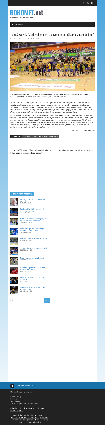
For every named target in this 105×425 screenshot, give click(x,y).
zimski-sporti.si (25, 417)
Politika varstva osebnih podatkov (34, 408)
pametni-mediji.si (35, 422)
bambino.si (44, 417)
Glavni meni (18, 24)
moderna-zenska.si (20, 420)
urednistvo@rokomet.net (23, 392)
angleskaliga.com (19, 415)
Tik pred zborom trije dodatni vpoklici (33, 248)
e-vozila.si (43, 420)
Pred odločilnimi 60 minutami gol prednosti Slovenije (32, 210)
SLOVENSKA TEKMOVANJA (48, 137)
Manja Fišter (35, 38)
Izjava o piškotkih (16, 410)
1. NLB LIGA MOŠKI (29, 137)
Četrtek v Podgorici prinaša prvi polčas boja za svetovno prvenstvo (34, 220)
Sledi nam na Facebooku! (25, 385)
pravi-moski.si (33, 420)
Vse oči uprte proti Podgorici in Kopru (33, 238)
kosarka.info (31, 415)
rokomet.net (42, 415)
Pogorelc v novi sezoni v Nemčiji (32, 258)
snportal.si (15, 417)
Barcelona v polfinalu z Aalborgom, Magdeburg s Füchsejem (32, 229)
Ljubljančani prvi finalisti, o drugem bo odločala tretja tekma (33, 269)
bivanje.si (35, 417)
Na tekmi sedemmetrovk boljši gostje (75, 150)
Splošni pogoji (15, 408)
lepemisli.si (23, 422)
